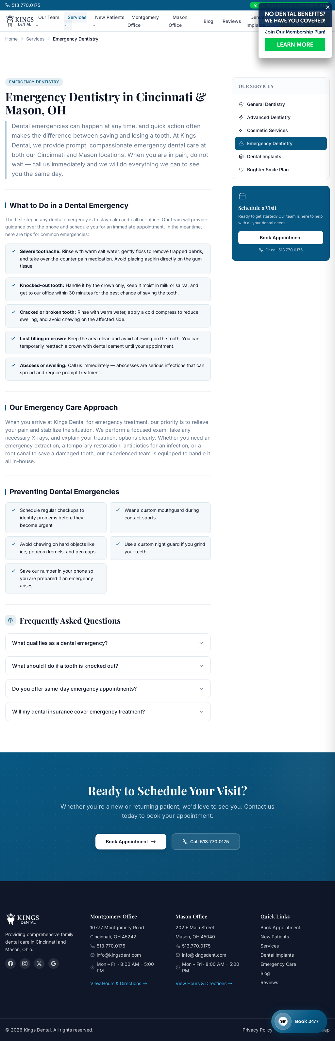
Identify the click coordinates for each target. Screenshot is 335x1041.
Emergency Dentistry (266, 143)
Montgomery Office (143, 21)
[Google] (53, 963)
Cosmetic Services (263, 130)
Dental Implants (255, 21)
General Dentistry (262, 104)
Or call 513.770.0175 (281, 249)
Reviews (232, 21)
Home (11, 39)
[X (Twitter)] (39, 963)
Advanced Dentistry (265, 117)
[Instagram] (25, 963)
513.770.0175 (22, 5)
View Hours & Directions (118, 983)
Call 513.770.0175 (205, 841)
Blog (208, 21)
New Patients (108, 20)
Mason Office (178, 21)
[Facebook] (10, 963)
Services (75, 20)
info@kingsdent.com (119, 955)
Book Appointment (281, 237)
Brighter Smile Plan (264, 169)
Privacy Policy (258, 1030)
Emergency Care (278, 964)
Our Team (47, 20)
